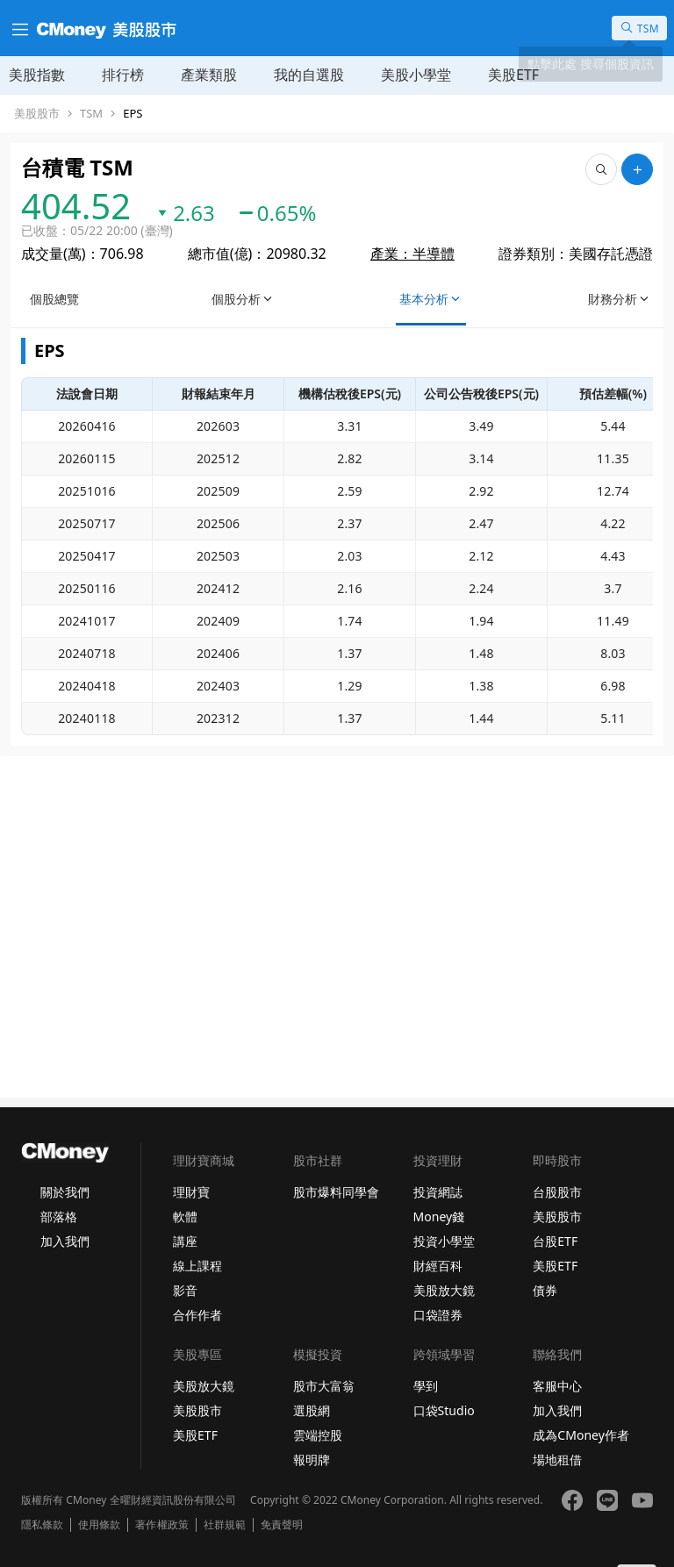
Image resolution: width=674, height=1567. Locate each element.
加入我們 (65, 1241)
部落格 (58, 1216)
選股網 (311, 1410)
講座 (185, 1241)
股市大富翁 (324, 1385)
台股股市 (557, 1192)
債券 (545, 1290)
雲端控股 (317, 1435)
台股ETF (555, 1241)
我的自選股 (309, 74)
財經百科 (437, 1265)
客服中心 (557, 1385)
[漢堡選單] (18, 28)
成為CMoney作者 (581, 1435)
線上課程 (197, 1265)
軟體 (185, 1216)
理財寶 (191, 1192)
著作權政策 (161, 1525)
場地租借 (557, 1459)
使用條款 (99, 1525)
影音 (185, 1290)
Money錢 (439, 1216)
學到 (425, 1385)
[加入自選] (637, 169)
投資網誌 (437, 1192)
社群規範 (225, 1525)
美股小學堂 (416, 74)
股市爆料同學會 (336, 1192)
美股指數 (37, 74)
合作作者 (197, 1314)
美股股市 (37, 113)
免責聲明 (282, 1525)
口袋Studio (444, 1410)
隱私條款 (42, 1525)
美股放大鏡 (444, 1290)
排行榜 (123, 74)
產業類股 (209, 74)
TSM (91, 113)
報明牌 (311, 1459)
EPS (132, 113)
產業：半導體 (412, 253)
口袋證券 (437, 1314)
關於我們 (65, 1192)
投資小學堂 (444, 1241)
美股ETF (513, 74)
